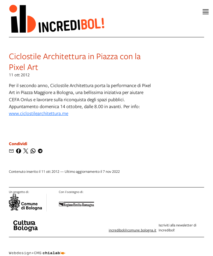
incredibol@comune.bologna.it (132, 230)
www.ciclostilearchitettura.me (38, 113)
